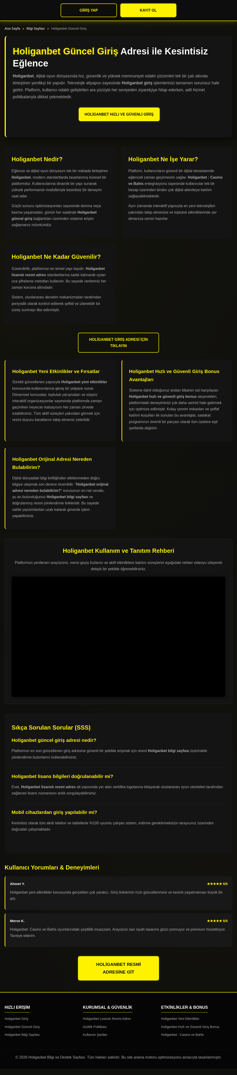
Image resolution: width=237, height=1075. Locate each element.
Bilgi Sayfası (35, 28)
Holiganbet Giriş (16, 1025)
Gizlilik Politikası (95, 1033)
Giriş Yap (89, 10)
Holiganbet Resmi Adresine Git (118, 974)
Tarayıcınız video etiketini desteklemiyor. (118, 643)
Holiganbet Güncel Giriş (22, 1033)
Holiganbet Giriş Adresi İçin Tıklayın (118, 349)
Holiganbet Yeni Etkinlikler (180, 1025)
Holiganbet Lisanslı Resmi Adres (107, 1025)
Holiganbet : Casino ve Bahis (182, 1041)
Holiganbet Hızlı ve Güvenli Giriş (119, 117)
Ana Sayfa (12, 28)
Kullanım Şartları (95, 1041)
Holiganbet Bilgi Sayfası (22, 1041)
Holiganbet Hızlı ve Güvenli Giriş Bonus (190, 1033)
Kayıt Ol (148, 10)
